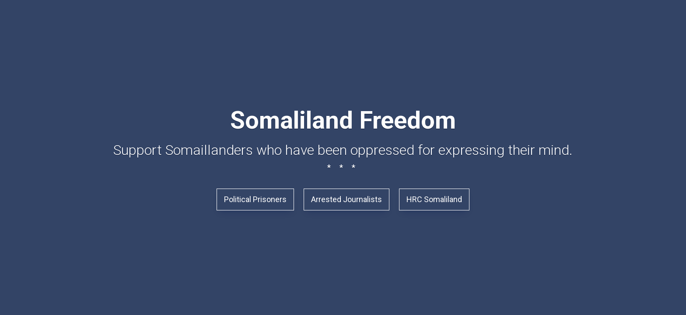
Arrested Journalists (346, 199)
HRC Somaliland (434, 199)
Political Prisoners (255, 199)
